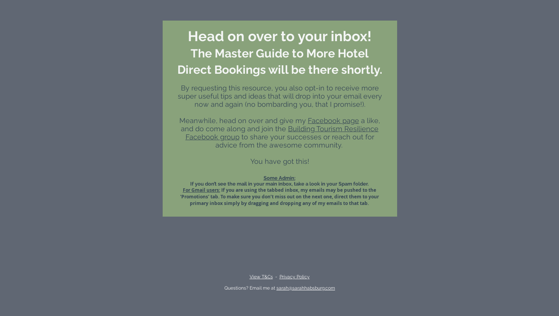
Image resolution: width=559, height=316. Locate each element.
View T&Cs (261, 277)
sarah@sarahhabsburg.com (305, 288)
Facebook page (333, 120)
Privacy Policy (295, 277)
